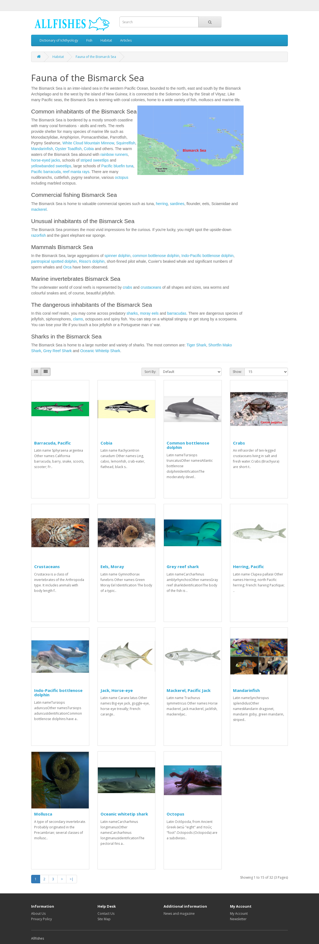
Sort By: (150, 371)
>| (71, 879)
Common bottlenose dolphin (188, 445)
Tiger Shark (196, 345)
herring (162, 203)
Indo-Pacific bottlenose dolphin (207, 255)
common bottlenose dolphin (155, 255)
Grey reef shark (183, 566)
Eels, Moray (112, 566)
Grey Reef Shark (57, 351)
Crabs (239, 443)
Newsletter (238, 919)
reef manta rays (76, 171)
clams (78, 319)
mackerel (39, 209)
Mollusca (43, 814)
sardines (177, 203)
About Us (38, 913)
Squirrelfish (125, 143)
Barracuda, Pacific (52, 443)
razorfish (38, 235)
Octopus (175, 814)
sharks (132, 313)
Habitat (106, 40)
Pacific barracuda (46, 171)
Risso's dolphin (92, 261)
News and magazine (179, 913)
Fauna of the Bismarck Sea (96, 56)
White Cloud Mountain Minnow (88, 143)
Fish (89, 40)
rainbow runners (114, 154)
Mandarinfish (42, 149)
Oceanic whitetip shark (124, 814)
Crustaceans (47, 566)
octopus (121, 177)
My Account (239, 913)
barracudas (176, 313)
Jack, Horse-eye (117, 690)
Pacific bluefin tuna (117, 166)
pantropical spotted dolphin (54, 261)
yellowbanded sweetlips (51, 166)
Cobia (89, 149)
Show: (237, 371)
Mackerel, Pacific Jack (189, 690)
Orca (67, 267)
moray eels (149, 313)
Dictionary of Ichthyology (59, 40)
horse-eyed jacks (45, 160)
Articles (126, 40)
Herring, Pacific (248, 566)
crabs (127, 287)
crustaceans (151, 287)
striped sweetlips (95, 160)
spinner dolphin (117, 255)
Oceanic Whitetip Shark (100, 351)
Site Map (104, 919)
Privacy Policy (41, 919)
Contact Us (106, 913)
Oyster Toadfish (68, 149)
